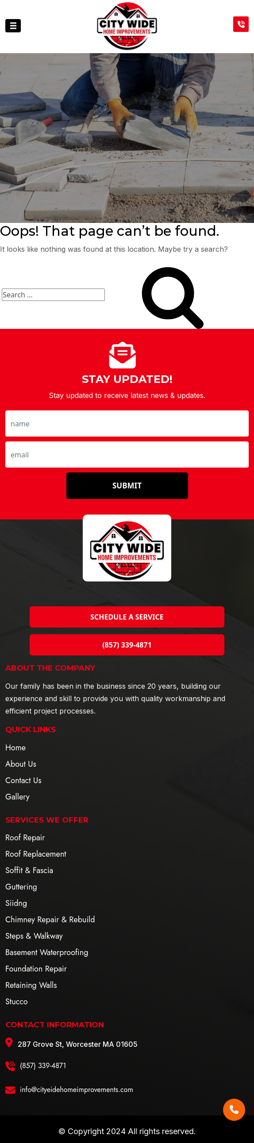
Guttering (21, 887)
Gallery (17, 797)
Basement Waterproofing (47, 952)
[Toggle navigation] (13, 25)
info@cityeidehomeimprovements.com (76, 1089)
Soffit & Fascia (29, 870)
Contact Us (23, 780)
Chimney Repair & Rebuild (50, 919)
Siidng (16, 903)
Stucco (16, 1001)
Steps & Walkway (34, 936)
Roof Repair (25, 837)
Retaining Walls (31, 985)
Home (15, 747)
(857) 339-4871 (127, 645)
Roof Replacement (35, 854)
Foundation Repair (36, 969)
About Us (20, 764)
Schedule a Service (127, 617)
